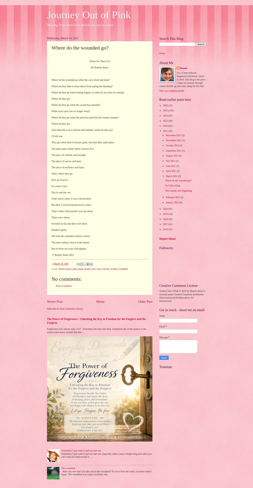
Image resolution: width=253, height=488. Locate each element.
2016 (165, 229)
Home (100, 301)
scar (93, 269)
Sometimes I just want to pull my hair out (81, 450)
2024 (165, 115)
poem (80, 269)
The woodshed (68, 468)
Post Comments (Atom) (71, 309)
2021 (165, 131)
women (114, 269)
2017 (165, 224)
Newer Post (55, 301)
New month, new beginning (178, 190)
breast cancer (65, 269)
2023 (165, 121)
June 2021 (171, 166)
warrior (105, 269)
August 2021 (172, 155)
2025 (165, 110)
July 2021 (171, 161)
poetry (87, 269)
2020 (165, 209)
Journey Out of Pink (89, 15)
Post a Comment (64, 286)
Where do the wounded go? (178, 180)
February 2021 (173, 197)
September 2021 (174, 150)
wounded (123, 269)
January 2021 (172, 202)
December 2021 (174, 135)
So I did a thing (172, 185)
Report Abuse (167, 238)
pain (75, 269)
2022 (165, 126)
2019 (165, 214)
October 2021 (173, 145)
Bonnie (183, 68)
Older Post (145, 301)
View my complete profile (171, 91)
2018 (165, 219)
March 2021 (172, 176)
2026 (165, 105)
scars (99, 269)
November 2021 (174, 140)
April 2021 (171, 171)
